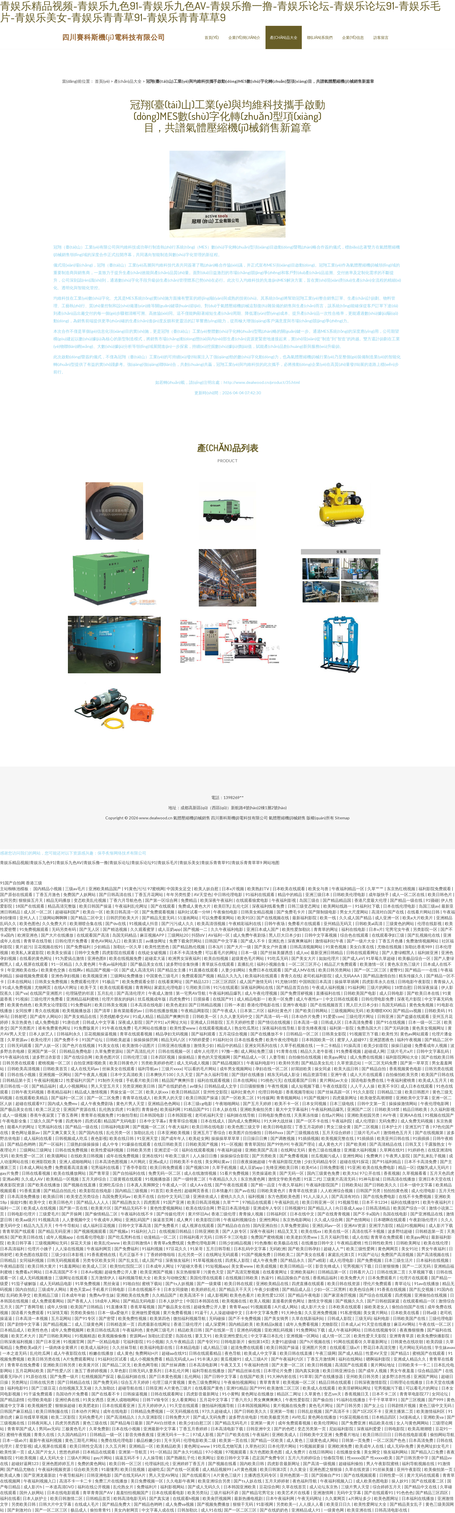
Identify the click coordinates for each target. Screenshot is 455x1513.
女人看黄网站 (184, 1399)
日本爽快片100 (160, 1074)
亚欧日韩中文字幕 (233, 1457)
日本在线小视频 (126, 1428)
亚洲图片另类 (314, 1347)
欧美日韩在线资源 (344, 1283)
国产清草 (102, 1010)
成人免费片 (295, 1451)
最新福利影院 (304, 917)
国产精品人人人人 (93, 1202)
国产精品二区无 (116, 1364)
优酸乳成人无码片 (433, 1167)
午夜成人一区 (174, 1184)
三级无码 (363, 1318)
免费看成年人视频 (431, 1045)
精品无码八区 (173, 1039)
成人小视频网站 (74, 1086)
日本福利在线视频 (432, 1260)
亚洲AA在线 (411, 1115)
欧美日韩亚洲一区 (318, 1202)
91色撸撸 (262, 1242)
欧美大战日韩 (346, 1068)
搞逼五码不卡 (127, 1457)
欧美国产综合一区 (410, 1208)
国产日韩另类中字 (412, 1457)
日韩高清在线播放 (399, 1178)
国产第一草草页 (414, 1062)
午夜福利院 (342, 1120)
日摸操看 (201, 998)
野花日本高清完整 (380, 1347)
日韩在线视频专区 (380, 1329)
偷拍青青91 (101, 1509)
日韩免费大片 (178, 1417)
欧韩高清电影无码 (130, 1498)
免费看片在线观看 (304, 923)
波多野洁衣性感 (396, 1376)
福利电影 (382, 1318)
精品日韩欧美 (415, 1109)
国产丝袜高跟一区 (334, 1091)
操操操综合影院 (235, 1155)
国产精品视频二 (57, 1324)
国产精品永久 (293, 1260)
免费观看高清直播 (72, 1167)
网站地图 (271, 862)
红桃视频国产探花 (98, 1376)
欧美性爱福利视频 (107, 1149)
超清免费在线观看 (247, 1347)
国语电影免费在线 (367, 1080)
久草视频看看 (414, 1173)
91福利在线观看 (260, 894)
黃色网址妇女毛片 (433, 1446)
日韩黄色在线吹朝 (407, 1341)
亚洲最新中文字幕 (160, 1428)
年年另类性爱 (179, 894)
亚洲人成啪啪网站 (76, 1161)
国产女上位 (374, 1405)
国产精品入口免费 (427, 1451)
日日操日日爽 (255, 1138)
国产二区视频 (366, 1126)
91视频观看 (261, 1306)
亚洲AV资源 (355, 1225)
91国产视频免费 (256, 1254)
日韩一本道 (234, 1004)
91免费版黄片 (87, 1028)
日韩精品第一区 (332, 1271)
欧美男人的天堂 (168, 1097)
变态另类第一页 (312, 1428)
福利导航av (148, 1068)
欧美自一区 (93, 911)
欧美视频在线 (234, 1300)
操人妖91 (400, 1480)
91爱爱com (333, 1016)
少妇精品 (102, 946)
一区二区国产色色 (390, 1440)
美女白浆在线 (362, 946)
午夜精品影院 (12, 1266)
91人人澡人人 (316, 1196)
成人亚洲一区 (387, 917)
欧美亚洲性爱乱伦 (231, 1335)
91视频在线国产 (439, 1115)
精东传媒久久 (411, 975)
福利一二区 (10, 1208)
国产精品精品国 (337, 900)
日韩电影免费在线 (275, 1115)
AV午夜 (390, 1115)
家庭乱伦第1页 (341, 1254)
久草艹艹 (375, 888)
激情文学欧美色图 (284, 1178)
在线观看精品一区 (419, 1300)
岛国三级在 (309, 900)
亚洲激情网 (323, 1492)
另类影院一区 (425, 929)
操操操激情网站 (403, 1103)
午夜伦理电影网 (435, 1103)
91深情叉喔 (57, 1312)
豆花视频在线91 (49, 946)
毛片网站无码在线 (415, 1347)
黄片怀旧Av (198, 1213)
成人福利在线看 (38, 1138)
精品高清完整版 (62, 906)
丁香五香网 (68, 1115)
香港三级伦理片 (188, 1324)
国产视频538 (198, 1167)
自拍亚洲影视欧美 (90, 1062)
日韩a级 (430, 1312)
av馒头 (196, 1086)
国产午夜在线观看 (231, 1184)
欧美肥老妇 (89, 1405)
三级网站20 (178, 935)
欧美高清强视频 (211, 923)
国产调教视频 (283, 1138)
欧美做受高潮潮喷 (376, 1097)
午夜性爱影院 (297, 1399)
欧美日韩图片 (417, 1091)
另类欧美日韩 (24, 1504)
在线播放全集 (349, 1451)
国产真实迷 (159, 1498)
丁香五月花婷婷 (309, 1126)
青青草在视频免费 (97, 1115)
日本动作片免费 (306, 1016)
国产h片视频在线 (315, 1341)
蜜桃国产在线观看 (429, 1353)
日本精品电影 (188, 1347)
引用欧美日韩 (198, 987)
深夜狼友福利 (178, 1260)
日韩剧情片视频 (402, 1405)
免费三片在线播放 (111, 1480)
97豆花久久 (177, 1248)
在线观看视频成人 (215, 1028)
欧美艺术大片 (24, 1335)
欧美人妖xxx (157, 1091)
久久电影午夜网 (181, 1480)
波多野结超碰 (400, 1231)
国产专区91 (207, 1341)
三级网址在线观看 (72, 1277)
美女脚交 (372, 1451)
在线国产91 (223, 998)
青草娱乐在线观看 (218, 964)
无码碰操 (217, 1318)
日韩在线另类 (42, 1382)
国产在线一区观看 (183, 1469)
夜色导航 (233, 1353)
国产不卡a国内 (366, 1213)
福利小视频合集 (271, 964)
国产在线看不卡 (106, 1393)
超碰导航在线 (130, 1388)
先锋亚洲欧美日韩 (282, 1167)
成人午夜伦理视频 (261, 993)
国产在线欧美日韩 (437, 1057)
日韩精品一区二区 (302, 1033)
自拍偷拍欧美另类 (402, 1074)
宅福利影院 (133, 1341)
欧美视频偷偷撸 (112, 1335)
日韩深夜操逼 (426, 987)
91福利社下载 (368, 906)
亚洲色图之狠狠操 (326, 1469)
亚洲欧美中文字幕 (412, 1097)
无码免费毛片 (91, 1417)
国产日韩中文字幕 (220, 1376)
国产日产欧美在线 (233, 1434)
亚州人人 (28, 917)
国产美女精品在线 (80, 1016)
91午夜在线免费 (117, 1028)
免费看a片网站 (29, 1271)
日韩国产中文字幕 (221, 940)
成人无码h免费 (400, 1446)
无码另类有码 (64, 929)
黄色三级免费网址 (204, 1382)
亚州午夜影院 (409, 1469)
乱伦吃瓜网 (40, 1353)
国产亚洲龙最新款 (40, 1475)
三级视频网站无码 (347, 1010)
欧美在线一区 (337, 1231)
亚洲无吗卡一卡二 (173, 1434)
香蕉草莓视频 (143, 1306)
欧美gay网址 (336, 1057)
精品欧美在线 (381, 1422)
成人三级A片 (257, 1359)
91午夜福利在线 (15, 1057)
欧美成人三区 (95, 1266)
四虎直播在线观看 (308, 1283)
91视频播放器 (158, 1178)
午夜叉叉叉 (231, 1364)
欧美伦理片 (41, 1039)
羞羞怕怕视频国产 (132, 1492)
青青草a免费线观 (169, 1242)
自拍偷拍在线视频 (305, 1057)
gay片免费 (9, 1173)
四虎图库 (152, 1202)
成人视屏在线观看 (32, 964)
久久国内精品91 (72, 1434)
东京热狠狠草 (188, 1271)
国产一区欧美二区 (238, 1097)
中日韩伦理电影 (228, 894)
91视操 (21, 998)
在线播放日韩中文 (318, 1242)
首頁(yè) (212, 37)
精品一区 (406, 1167)
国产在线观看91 (379, 1492)
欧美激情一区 (372, 964)
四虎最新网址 (345, 1097)
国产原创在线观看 (16, 894)
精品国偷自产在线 (293, 1277)
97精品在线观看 (257, 1202)
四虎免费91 (180, 998)
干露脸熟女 (435, 1144)
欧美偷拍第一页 (439, 1469)
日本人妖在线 (225, 1109)
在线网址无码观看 (222, 1254)
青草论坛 (403, 1283)
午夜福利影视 (284, 900)
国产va (21, 993)
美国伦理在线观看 (206, 1277)
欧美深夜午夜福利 (217, 900)
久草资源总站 (349, 1062)
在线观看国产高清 (93, 935)
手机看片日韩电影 (109, 1289)
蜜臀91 (396, 969)
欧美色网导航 (146, 1364)
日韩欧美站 (352, 1184)
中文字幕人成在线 (158, 1509)
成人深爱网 (215, 1324)
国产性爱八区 (59, 1370)
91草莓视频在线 (208, 1260)
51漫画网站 (188, 917)
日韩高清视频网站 (306, 946)
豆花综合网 (269, 1486)
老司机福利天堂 (209, 1115)
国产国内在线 (91, 1132)
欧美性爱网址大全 (370, 1504)
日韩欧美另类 (139, 1149)
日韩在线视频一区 (175, 1051)
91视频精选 (85, 1335)
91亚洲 (353, 1167)
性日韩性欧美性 (379, 1242)
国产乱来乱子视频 (430, 1155)
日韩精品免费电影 (76, 1051)
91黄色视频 (336, 946)
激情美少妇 (204, 1045)
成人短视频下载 (305, 1086)
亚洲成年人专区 (267, 1208)
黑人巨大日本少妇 (285, 935)
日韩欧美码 (435, 1010)
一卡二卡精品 (328, 1045)
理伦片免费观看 (377, 1283)
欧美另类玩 (197, 1492)
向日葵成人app (349, 1208)
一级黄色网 (334, 1509)
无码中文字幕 (349, 1492)
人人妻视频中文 (76, 1219)
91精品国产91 (197, 1109)
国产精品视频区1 (228, 1062)
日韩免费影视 (332, 1167)
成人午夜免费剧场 (97, 1103)
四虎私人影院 (237, 1260)
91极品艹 (111, 981)
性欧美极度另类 (275, 1417)
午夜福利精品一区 (348, 888)
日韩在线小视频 (22, 1074)
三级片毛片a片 (400, 1051)
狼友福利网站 (396, 1451)
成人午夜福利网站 (345, 1329)
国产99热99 (277, 1144)
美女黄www (242, 1266)
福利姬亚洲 (428, 952)
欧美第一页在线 (233, 1440)
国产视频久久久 (350, 1300)
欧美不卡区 (388, 1086)
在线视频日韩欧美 (242, 1277)
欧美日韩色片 (440, 894)
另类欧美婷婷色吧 (157, 1062)
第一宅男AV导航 (191, 993)
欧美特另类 (289, 1062)
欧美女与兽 (318, 888)
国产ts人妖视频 (179, 1283)
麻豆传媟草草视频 (32, 1417)
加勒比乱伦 (144, 1132)
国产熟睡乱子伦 (181, 1457)
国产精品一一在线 (421, 969)
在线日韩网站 (321, 1451)
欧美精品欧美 (169, 1446)
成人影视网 (217, 1295)
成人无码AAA (348, 975)
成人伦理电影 (423, 1190)
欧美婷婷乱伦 (203, 1289)
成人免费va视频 (180, 1504)
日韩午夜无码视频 (28, 1091)
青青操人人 (444, 981)
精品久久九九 (230, 975)
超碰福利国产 (67, 911)
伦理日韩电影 (271, 1091)
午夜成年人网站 (108, 1219)
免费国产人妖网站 (80, 894)
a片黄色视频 (246, 1469)
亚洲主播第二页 (399, 1411)
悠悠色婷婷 (69, 1451)
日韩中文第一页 (372, 1103)
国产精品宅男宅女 (258, 1492)
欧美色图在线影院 (32, 1254)
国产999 (257, 1388)
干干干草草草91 (383, 1399)
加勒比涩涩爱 (160, 1335)
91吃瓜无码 (278, 958)
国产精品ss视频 (407, 1010)
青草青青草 (270, 1382)
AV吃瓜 (299, 1417)
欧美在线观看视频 (116, 987)
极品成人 (79, 1509)
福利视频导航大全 (135, 1277)
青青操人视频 (251, 1213)
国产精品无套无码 (158, 917)
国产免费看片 (166, 1225)
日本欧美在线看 (405, 1312)
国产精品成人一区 (250, 1057)
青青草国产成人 (22, 1428)
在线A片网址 (66, 987)
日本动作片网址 (86, 1411)
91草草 (305, 1376)
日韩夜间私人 (40, 1422)
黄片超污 (23, 946)
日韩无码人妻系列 (145, 1370)
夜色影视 (99, 1138)
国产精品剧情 (12, 1399)
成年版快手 (379, 894)
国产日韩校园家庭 (383, 1300)
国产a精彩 (317, 1260)
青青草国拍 (254, 1144)
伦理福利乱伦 (157, 1463)
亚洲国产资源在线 (80, 1109)
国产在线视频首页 (327, 1004)
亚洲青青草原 (402, 1335)
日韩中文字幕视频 (321, 935)
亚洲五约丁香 (417, 1126)
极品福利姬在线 (132, 1376)
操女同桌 (323, 1068)
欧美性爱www (183, 1028)
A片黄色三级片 (178, 1388)
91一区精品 (62, 964)
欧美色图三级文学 (244, 1126)
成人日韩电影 (392, 993)
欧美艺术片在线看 (294, 1492)
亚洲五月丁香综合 (209, 1132)
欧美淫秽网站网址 (355, 1388)
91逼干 (201, 1312)
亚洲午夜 (339, 1074)
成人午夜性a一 (309, 998)
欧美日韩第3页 (274, 1469)
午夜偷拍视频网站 (240, 1382)
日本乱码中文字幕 (250, 1248)
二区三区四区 (224, 981)
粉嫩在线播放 (101, 1353)
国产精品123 (197, 981)
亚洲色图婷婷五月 (58, 1463)
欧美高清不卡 (192, 1295)
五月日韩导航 (218, 1248)
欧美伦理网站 (326, 1422)
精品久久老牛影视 (317, 1051)
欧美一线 (328, 917)
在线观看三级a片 (345, 1347)
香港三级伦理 (223, 1213)
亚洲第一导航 (282, 1411)
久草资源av (17, 1039)
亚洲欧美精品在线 (272, 1283)
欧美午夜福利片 (437, 1202)
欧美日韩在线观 (239, 1283)
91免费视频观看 (34, 929)
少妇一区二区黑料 (330, 1289)
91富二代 (312, 1178)
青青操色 (150, 1109)
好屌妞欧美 (301, 1068)
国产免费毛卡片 (291, 911)
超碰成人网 (374, 1051)
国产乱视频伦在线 (424, 935)
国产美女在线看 (311, 1254)
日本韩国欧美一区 (318, 1039)
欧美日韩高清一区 (123, 911)
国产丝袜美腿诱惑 (277, 952)
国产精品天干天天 (235, 1289)
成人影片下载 (441, 1225)
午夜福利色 (133, 1329)
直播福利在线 (328, 993)
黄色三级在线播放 (325, 1149)
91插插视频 (308, 1138)
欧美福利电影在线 (156, 1347)
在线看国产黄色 (209, 1388)
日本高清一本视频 (32, 1318)
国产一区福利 (51, 1144)
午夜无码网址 (310, 1498)
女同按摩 (23, 1010)
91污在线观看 (225, 987)
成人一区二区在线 (408, 894)
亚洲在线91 (152, 1155)
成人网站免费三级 (257, 1051)
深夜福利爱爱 (369, 1428)
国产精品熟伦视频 (189, 946)
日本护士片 (392, 1126)
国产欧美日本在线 (423, 993)
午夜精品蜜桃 (349, 1242)
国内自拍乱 (25, 1289)
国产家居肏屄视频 (340, 1295)
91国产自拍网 (12, 882)
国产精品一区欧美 (267, 1440)
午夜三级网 (325, 1353)
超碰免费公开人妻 (121, 1271)
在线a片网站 (333, 1115)
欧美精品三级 (46, 1295)
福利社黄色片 (280, 1010)
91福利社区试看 (113, 1359)
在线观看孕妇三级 (388, 935)
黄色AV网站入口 (106, 940)
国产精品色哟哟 (22, 1144)
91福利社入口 (144, 1231)
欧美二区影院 (63, 1417)
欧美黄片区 (101, 1208)
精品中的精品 (290, 894)
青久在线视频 (47, 1010)
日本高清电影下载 (227, 1428)
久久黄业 (298, 1469)
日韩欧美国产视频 (202, 1144)
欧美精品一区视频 (63, 1178)
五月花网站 (61, 1318)
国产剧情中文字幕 (24, 1324)
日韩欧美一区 (205, 1016)
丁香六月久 (241, 1399)
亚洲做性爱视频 (146, 1312)
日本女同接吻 (176, 1289)
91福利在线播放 (351, 1399)
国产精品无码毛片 (231, 1422)
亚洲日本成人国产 (263, 929)
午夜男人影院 (398, 1155)
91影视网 (265, 1504)
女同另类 (8, 900)
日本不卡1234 (375, 1202)
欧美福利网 (170, 1109)
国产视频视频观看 (90, 1231)
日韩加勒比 (187, 1509)
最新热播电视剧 (248, 1498)
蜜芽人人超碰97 (352, 1039)
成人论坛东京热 (324, 1486)
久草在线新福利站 (308, 1318)
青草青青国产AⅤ (98, 1492)
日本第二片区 (252, 1010)
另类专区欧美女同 (99, 1260)
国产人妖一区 (47, 1045)
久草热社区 (255, 1446)
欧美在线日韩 (122, 1138)
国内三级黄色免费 (323, 1173)
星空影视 (23, 1446)
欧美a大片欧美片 (418, 917)
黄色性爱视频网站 (166, 1208)
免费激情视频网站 (422, 940)
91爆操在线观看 (136, 1144)
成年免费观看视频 (294, 1422)
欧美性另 (390, 1033)
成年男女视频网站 (236, 1068)
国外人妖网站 (32, 1492)
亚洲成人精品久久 (410, 1359)
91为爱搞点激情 (70, 958)
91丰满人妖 (207, 1359)
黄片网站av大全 (334, 1080)
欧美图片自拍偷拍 (245, 1132)
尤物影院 (330, 1324)
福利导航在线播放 (208, 1370)
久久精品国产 (164, 1295)
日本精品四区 (384, 1417)
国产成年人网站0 (46, 1016)
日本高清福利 (12, 1248)
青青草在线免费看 (24, 1364)
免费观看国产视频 (198, 975)
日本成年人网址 (160, 1266)
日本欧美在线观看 (289, 888)
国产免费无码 (105, 1382)
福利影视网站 (172, 1486)
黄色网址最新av (26, 1132)
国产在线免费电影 (379, 1196)
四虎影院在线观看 (119, 952)
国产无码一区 (292, 1173)
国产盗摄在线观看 (413, 1016)
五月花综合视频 (233, 1033)
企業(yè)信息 (353, 37)
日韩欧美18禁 (387, 1109)
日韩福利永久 (69, 1033)
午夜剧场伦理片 (423, 1219)
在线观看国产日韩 (300, 1080)
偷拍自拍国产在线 (408, 1306)
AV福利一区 (219, 935)
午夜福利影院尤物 (285, 1161)
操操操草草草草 (226, 1138)
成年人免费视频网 (67, 1329)
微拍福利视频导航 (190, 1318)
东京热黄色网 (253, 1178)
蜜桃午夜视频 (19, 1434)
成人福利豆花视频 (99, 1225)
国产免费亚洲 (353, 1422)
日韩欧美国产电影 (360, 993)
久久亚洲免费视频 (321, 1312)
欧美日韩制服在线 (52, 1411)
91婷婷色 (416, 1149)
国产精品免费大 (116, 1504)
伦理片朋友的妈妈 (118, 998)
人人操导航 (153, 1457)
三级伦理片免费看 (47, 998)
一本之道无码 (15, 1353)
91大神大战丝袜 (279, 1120)
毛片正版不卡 (131, 1254)
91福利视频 (153, 1248)
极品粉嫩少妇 (149, 1440)
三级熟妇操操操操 (83, 1144)
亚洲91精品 (236, 1388)
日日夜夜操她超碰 (249, 1161)
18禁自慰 (402, 987)
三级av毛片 (75, 888)
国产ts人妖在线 (248, 1480)
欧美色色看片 (242, 1295)
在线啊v (76, 969)
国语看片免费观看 (28, 1312)
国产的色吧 (284, 1428)
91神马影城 (369, 1178)
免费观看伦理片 (85, 981)
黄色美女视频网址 (428, 1028)
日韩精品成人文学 (221, 1086)
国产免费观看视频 (158, 911)
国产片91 (154, 1022)
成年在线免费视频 (123, 1155)
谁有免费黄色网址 (54, 1028)
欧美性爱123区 (271, 1295)
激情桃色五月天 (398, 1132)
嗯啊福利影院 (378, 1359)
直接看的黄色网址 (289, 1300)
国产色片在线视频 (79, 1045)
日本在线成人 (213, 1120)
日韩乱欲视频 (310, 1411)
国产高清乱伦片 (141, 1051)
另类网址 (19, 1382)
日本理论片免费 (278, 1370)
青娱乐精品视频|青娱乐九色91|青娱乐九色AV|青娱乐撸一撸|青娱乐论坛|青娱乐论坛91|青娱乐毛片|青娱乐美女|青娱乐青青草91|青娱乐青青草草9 (131, 862)
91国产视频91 (317, 1097)
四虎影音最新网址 (203, 1393)
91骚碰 (432, 900)
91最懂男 (109, 1469)
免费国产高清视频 (397, 1254)
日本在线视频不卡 (144, 1289)
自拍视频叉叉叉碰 (75, 1388)
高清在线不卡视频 (368, 1231)
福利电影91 (18, 1388)
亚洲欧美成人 (284, 1434)
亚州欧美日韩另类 (363, 1376)
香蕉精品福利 (59, 1091)
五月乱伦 (105, 993)
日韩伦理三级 (135, 1057)
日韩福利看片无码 (196, 1237)
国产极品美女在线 (147, 964)
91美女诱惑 (93, 1399)
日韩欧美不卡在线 (186, 1161)
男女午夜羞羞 (402, 1370)
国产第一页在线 (74, 1208)
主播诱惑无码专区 (260, 1475)
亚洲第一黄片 (263, 1422)
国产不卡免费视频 (245, 1318)
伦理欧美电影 (40, 1399)
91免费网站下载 (311, 1329)
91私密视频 (350, 1312)
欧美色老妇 (176, 1004)
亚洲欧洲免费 (340, 1446)
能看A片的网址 (21, 1126)
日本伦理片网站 (282, 1446)
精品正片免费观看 (341, 964)
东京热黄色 (21, 1022)
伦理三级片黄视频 (169, 1382)
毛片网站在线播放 (150, 1028)
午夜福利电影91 (261, 1062)
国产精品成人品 (296, 1289)
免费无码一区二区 (165, 1173)
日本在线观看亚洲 (119, 1405)
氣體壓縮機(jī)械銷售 (191, 817)
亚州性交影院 (215, 1091)
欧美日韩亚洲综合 (339, 1370)
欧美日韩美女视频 (111, 1004)
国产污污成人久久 (178, 923)
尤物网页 (43, 987)
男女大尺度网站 (354, 911)
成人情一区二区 (336, 1335)
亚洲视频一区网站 (55, 1074)
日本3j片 (216, 946)
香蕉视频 (392, 1173)
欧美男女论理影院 (51, 1004)
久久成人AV (32, 1178)
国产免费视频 (369, 1260)
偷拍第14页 (258, 1341)
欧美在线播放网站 (70, 1173)
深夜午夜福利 (262, 1231)
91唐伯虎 (71, 1022)
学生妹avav (445, 1347)
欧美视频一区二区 (299, 1382)
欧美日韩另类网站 (335, 969)
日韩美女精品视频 (257, 911)
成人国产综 (152, 1260)
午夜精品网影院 (195, 1010)
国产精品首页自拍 (293, 987)
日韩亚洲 (385, 1016)
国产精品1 (400, 1353)
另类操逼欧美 (264, 1173)
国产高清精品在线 (386, 1144)
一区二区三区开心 (305, 964)
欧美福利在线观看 (261, 975)
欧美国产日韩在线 (437, 1074)
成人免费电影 (47, 1022)
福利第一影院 (342, 1028)
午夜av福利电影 (113, 964)
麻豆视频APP (152, 935)
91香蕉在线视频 (392, 1289)
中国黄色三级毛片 (162, 975)
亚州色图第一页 (294, 1475)
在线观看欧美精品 (32, 1097)
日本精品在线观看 (99, 1451)
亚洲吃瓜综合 (111, 1184)
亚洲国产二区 (359, 1109)
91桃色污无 (271, 1080)
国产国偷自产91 (326, 1475)
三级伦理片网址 (360, 1016)
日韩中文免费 (87, 952)
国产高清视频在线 (433, 1254)
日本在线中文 (302, 1213)
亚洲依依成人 (205, 1196)
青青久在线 (291, 975)
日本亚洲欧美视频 (174, 1132)
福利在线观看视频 (214, 1080)
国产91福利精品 (387, 1161)
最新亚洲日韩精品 (327, 952)
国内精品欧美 (241, 1324)
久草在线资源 (357, 1469)
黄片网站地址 (383, 1364)
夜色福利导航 (305, 1480)
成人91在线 (211, 1509)
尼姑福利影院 (341, 1428)
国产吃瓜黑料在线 (124, 1237)
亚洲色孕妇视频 (65, 975)
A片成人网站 (287, 1306)
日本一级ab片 (14, 1440)
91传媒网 (265, 1097)
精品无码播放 (58, 900)
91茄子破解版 (24, 1283)
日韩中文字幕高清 (135, 1225)
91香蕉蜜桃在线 (102, 1254)
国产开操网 (72, 1213)
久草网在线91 (392, 1149)
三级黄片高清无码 (339, 1178)
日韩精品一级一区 (106, 1434)
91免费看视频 (349, 1051)
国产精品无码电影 (139, 1300)
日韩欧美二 (284, 1254)
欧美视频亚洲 (95, 975)
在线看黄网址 (170, 981)
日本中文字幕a (153, 1120)
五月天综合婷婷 (336, 1132)
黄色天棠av (80, 1289)
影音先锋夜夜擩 (312, 1028)
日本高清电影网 (203, 1364)
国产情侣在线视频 (274, 1022)
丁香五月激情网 (321, 1359)
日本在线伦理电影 (399, 906)
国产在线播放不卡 (267, 1033)
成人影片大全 (313, 1306)
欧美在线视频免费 (125, 958)
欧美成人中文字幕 (260, 1353)
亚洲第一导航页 (133, 1451)
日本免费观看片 (382, 1277)
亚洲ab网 (10, 1178)
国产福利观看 (203, 1033)
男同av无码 (49, 1428)
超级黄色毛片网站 (248, 958)
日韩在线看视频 (36, 1173)
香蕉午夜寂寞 (42, 1115)
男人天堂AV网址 (164, 1475)
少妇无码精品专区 (320, 1161)
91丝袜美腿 (383, 1469)
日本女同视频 (314, 1103)
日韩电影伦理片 (22, 1213)
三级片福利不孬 (224, 1492)
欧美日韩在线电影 (208, 1126)
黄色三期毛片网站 (81, 1440)
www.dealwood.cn (155, 817)
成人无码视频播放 (36, 1277)
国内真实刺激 (307, 1370)
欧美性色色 (38, 1329)
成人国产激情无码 (256, 981)
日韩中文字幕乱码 (433, 1051)
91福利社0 (222, 1039)
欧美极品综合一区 (414, 958)
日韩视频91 (295, 1208)
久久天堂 (185, 1074)
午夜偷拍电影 (226, 911)
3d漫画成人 (410, 1417)
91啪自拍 (131, 1283)
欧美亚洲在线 (359, 1509)
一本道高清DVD (60, 1486)
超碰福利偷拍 (351, 1463)
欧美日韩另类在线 (44, 1359)
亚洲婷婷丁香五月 (189, 1463)
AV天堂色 (203, 894)
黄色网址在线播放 (258, 1393)
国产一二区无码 (416, 1266)
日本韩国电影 (152, 1115)
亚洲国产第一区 (42, 1051)
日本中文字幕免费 (262, 1312)
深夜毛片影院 (409, 998)
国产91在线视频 (391, 1022)
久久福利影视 (442, 1109)
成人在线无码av (85, 1068)
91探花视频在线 (354, 1417)
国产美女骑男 (276, 1318)
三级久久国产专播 (46, 1120)
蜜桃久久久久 (233, 1196)
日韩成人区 (331, 1022)
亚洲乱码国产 (138, 1219)
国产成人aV (353, 958)
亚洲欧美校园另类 (363, 1115)
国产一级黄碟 (209, 1283)
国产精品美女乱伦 (318, 1062)
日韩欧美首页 (55, 1068)
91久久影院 (364, 1091)
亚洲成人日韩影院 (207, 1022)
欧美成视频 (266, 1266)
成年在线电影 (115, 1411)
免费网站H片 (147, 1353)
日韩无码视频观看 (63, 1260)
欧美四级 (434, 1341)
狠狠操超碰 (65, 1405)
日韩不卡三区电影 (231, 1237)
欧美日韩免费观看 (166, 1167)
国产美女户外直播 (271, 946)
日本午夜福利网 (280, 1498)
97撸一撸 (229, 1051)
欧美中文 (37, 1202)
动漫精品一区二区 (160, 1237)
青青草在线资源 (303, 1190)
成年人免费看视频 (302, 1324)
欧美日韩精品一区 (296, 1266)
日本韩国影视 (180, 1115)
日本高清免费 (421, 1440)
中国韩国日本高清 (315, 981)
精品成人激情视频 (91, 1091)
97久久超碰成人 (217, 1411)
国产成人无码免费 (209, 1417)
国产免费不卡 (67, 1039)
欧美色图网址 (386, 1498)
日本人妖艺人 (41, 1033)
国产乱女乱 (129, 1260)
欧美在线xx (311, 1231)
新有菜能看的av (128, 1010)
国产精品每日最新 (127, 1422)
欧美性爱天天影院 (370, 1335)
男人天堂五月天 (105, 1086)
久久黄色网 (85, 964)
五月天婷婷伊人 (152, 1405)
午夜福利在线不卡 (137, 1213)
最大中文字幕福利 (292, 1109)
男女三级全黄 (339, 1126)
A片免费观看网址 (79, 1359)
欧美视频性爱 (40, 1405)
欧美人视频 (260, 1300)
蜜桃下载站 (152, 1283)
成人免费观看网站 (48, 1300)
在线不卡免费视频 (415, 1196)
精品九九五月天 (38, 1225)
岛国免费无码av (116, 1196)
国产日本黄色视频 (165, 1376)
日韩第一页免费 (356, 1440)
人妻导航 (277, 1057)
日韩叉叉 (413, 1144)
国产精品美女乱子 (406, 1504)
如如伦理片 (329, 958)
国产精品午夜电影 (304, 1295)
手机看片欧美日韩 (142, 1080)
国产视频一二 (195, 929)
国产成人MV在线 (300, 969)
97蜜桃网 (155, 888)
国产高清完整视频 (243, 1271)
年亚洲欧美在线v (23, 969)
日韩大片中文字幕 (55, 1504)
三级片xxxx (171, 1068)
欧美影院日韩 (208, 1219)
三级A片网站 (79, 1457)
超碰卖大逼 (155, 958)
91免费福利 (81, 1004)
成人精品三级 (215, 1347)
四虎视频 (403, 1295)
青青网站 (144, 987)
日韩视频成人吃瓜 (72, 1138)
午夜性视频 (278, 1086)
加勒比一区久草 (127, 946)
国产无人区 (89, 929)
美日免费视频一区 (147, 1480)
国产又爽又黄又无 (59, 1132)
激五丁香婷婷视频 (91, 1370)
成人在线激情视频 (200, 1173)
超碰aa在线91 (174, 1353)
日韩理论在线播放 (406, 1382)
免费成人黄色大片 (195, 906)
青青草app (238, 1306)
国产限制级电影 (322, 911)
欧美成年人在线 (369, 1446)
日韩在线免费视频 (72, 1149)
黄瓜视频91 (231, 1359)
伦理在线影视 (430, 923)
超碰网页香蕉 (197, 1190)
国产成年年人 (173, 1138)
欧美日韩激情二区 (67, 1498)
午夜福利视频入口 (40, 1480)
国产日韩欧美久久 (381, 1184)
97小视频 (214, 1451)
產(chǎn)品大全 (283, 37)
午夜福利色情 (256, 1364)
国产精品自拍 (374, 1068)
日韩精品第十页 (17, 1080)
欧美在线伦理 (436, 1242)
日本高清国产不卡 (61, 1271)
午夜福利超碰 (230, 1149)
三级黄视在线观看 (126, 1178)
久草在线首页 (294, 1486)
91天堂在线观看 (184, 1405)
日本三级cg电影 (198, 1103)
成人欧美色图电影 (372, 1480)
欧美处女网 (199, 1138)
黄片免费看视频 (177, 1312)
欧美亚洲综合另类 (214, 1480)
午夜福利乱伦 (287, 1202)
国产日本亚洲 (48, 1341)
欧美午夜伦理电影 (282, 1039)
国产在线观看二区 (428, 1480)
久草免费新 (99, 1428)
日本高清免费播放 (24, 1196)
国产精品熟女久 (126, 1202)
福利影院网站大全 (402, 1057)
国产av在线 (244, 1190)
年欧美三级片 (177, 1155)
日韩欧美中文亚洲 (316, 1434)
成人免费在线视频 (366, 1057)
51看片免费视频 (235, 1173)
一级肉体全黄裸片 (61, 1347)
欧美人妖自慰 (206, 888)
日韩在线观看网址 (363, 952)
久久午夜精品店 (180, 1341)
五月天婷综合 (94, 1178)
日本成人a (350, 1324)
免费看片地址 (347, 1434)
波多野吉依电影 (243, 1417)
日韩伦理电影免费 (378, 998)
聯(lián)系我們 (320, 37)
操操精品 (186, 1057)
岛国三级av (429, 906)
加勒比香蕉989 (419, 946)
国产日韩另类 (349, 1405)
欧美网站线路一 (338, 906)
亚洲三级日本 (318, 894)
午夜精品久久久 (223, 1178)
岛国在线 (184, 1335)
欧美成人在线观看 (319, 1388)
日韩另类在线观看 (19, 1062)
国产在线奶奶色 (172, 1086)
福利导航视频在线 (418, 1463)
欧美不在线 (144, 1196)
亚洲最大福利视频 (360, 1149)
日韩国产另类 (368, 1190)
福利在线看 (10, 1498)
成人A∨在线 (201, 1184)
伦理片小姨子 (40, 1248)
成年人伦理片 (206, 1051)
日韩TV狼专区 (155, 1399)
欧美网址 (206, 1457)
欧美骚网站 (57, 1155)
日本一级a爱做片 (113, 1312)
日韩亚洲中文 (259, 1428)
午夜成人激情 (161, 993)
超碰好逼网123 (25, 1463)
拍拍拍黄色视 (396, 1190)
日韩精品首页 (98, 1498)
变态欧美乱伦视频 (90, 900)
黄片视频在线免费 (289, 1405)
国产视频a (119, 1231)
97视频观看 (236, 1451)
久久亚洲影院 (150, 1417)
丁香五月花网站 (149, 894)
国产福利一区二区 (67, 1097)
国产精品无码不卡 (131, 1208)
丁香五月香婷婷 (193, 1428)
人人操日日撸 (205, 1155)
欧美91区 (245, 917)
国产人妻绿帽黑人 (398, 952)
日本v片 (376, 929)
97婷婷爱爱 (199, 1039)
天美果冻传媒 (306, 1115)
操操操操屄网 (146, 1039)
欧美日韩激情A (137, 1242)
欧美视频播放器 (77, 1010)
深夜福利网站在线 (257, 987)
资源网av (137, 1335)
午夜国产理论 (303, 1144)
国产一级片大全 (361, 940)
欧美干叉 (89, 987)
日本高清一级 (306, 1022)
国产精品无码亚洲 (54, 1231)
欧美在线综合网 (200, 1208)
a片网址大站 (176, 1022)
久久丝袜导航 (125, 1347)
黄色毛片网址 (321, 1405)
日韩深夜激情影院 (371, 1382)
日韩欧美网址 (408, 1242)
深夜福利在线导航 (278, 1028)
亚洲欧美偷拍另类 (256, 1109)
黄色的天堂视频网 (214, 1057)
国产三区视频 (413, 1399)
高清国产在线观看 (351, 1364)
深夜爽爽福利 (300, 940)
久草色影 (118, 1370)
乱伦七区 (241, 906)
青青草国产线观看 (19, 1231)
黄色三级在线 (95, 1422)
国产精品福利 (44, 1086)
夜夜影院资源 (12, 1184)
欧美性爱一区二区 (28, 1155)
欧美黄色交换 (53, 969)
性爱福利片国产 (80, 1080)
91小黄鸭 (230, 1393)
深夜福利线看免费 (268, 906)
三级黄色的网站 (400, 923)
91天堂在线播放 (376, 1324)
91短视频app (217, 1266)
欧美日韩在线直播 (296, 1353)
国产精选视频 (115, 929)
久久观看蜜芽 (143, 929)
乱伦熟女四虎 (111, 1109)
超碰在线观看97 (30, 1103)
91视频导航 (349, 1202)
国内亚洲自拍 (265, 1225)
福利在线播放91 (405, 1202)
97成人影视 (203, 1434)
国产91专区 (85, 1318)
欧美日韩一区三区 (125, 1463)
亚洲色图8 (97, 958)
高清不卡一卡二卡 (76, 1480)
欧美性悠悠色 (157, 946)
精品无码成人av (180, 1359)
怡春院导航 (334, 1457)
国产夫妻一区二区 (288, 1364)
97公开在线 (370, 1173)
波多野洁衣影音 (47, 1057)
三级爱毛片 (49, 1213)
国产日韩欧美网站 (55, 1335)
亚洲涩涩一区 (166, 1149)
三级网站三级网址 (36, 1149)
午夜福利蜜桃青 (401, 1080)
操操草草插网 (347, 981)
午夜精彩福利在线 (245, 923)
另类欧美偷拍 (82, 1312)
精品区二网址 (289, 1393)
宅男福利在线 (50, 1126)
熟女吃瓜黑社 (247, 1028)
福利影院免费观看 (435, 888)
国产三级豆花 (44, 1388)
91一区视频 (231, 1144)
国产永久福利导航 (212, 1074)
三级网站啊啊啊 (53, 917)
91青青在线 (287, 1051)
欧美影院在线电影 (96, 1190)
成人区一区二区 (38, 911)
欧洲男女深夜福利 (185, 958)
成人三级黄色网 (89, 1324)
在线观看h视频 (186, 1498)
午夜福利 (261, 1434)
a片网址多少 (360, 1498)
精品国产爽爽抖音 (173, 1016)
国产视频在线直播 (80, 1184)
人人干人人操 (362, 1086)
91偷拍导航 (127, 1115)
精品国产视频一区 (102, 969)
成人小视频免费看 (146, 1359)
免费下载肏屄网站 (186, 940)
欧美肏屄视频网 (217, 1498)
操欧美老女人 (376, 1306)
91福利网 (356, 987)
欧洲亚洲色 (28, 935)
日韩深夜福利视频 (16, 1341)
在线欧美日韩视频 (87, 1155)
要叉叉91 (204, 1335)
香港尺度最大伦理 (371, 900)
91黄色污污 (134, 888)
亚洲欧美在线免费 (133, 1295)
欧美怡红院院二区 (126, 1266)
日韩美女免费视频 (51, 981)
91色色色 (404, 1492)
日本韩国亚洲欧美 (240, 1486)
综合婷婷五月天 (387, 1486)
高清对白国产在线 (388, 911)
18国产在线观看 (30, 906)
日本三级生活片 (399, 1260)
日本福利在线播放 (418, 1498)
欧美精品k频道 (270, 1324)
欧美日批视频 (133, 1469)
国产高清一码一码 (272, 1016)
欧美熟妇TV (258, 888)
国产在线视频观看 (360, 1475)
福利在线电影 (353, 929)
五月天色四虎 (442, 1173)
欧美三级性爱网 (360, 1248)
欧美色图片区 (108, 1057)
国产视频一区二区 (149, 1126)
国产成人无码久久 (204, 1486)
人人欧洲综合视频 (337, 1190)
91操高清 (352, 1045)
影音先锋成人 (328, 1266)
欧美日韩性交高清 (86, 1446)
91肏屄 (133, 1109)
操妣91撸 (18, 1202)
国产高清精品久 (121, 1417)
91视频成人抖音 (144, 923)
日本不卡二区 (384, 1393)
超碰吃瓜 (156, 1469)
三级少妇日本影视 (67, 1254)
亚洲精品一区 (141, 1446)
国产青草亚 (99, 1173)
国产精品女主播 (172, 969)
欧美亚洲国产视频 (157, 1271)
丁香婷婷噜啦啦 (161, 1254)
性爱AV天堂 (377, 1353)
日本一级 (249, 952)
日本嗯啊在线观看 (390, 1219)
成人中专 (110, 1144)
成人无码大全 (52, 1457)
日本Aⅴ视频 (91, 1271)
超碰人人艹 (334, 1248)
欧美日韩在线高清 (103, 1329)
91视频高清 (49, 1219)
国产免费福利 (78, 946)
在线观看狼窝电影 (252, 900)
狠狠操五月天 (31, 900)
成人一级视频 (15, 1115)
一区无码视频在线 (183, 1411)
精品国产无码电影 (120, 1120)
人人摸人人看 (311, 1504)
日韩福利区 (277, 1213)
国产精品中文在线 (421, 1486)
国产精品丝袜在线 (244, 1370)
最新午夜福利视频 (46, 1440)
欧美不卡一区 (287, 1103)
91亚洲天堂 (148, 1138)
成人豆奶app (169, 929)
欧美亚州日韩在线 (393, 1138)
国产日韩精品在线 (74, 1382)
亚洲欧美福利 (302, 1271)
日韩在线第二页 (391, 1271)
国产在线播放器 (329, 1376)
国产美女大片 (304, 958)
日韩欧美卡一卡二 (414, 1364)
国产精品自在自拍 (234, 1225)
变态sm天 (333, 1393)
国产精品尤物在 (21, 1469)
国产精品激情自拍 (379, 975)
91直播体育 (117, 1306)
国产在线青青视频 (334, 1213)
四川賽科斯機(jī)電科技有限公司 (113, 37)
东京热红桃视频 (401, 888)
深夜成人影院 (130, 1022)
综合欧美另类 (86, 1469)
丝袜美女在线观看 (119, 1068)
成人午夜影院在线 (70, 1353)
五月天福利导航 (335, 1237)
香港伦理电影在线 (263, 1004)
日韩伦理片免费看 (72, 940)
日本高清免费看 (359, 1022)
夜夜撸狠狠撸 (412, 1329)
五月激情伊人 (103, 1277)
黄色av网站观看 (414, 1033)
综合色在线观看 (354, 935)
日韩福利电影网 (115, 1126)
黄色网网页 (388, 1248)
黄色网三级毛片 (160, 1329)
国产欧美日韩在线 (27, 1237)
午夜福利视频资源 (54, 1469)
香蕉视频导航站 (300, 1091)
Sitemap (342, 817)
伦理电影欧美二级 (200, 1440)
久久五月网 (116, 1446)
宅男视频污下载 (357, 1266)
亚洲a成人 (158, 1161)
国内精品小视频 (48, 888)
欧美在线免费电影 (379, 1167)
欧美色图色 (29, 923)
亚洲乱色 (276, 940)
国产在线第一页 (219, 1329)
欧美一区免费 (281, 998)
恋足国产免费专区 (269, 1457)
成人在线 (360, 1237)
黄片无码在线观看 (423, 1475)
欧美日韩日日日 (377, 1434)
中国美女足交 (179, 888)
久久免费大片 (54, 923)
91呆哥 (197, 1248)
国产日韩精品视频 (205, 1004)
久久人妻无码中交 (236, 1016)
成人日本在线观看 (417, 1086)
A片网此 (139, 1161)
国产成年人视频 (373, 1370)
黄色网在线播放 (322, 1417)
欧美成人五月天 (433, 1080)
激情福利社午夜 (329, 940)
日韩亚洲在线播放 (174, 1045)
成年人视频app (60, 1237)
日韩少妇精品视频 (235, 1242)
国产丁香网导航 (30, 1306)
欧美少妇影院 (376, 1045)
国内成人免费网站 (244, 1120)
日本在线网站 (19, 981)
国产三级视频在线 (303, 1132)
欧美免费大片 (353, 1277)
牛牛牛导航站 (67, 1225)
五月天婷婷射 (277, 1480)
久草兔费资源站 (109, 1051)
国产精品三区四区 (432, 1492)
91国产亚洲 (174, 1202)
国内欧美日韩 (252, 1463)
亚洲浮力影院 (381, 1225)
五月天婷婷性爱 (240, 1022)
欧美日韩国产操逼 (96, 906)
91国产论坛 (93, 1039)
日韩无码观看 (19, 1045)
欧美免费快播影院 (433, 1335)
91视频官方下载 (364, 1033)
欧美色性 (174, 1190)
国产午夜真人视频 (91, 1074)
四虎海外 (74, 1120)
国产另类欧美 (264, 1155)
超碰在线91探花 (355, 1161)
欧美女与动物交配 (170, 1277)
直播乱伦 (245, 964)
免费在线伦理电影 (117, 1440)
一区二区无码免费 (381, 1062)
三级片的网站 (379, 987)
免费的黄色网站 (92, 1463)
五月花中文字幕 (214, 1399)
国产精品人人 (320, 1208)
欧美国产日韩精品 (87, 1306)
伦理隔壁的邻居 (80, 993)
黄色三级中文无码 (435, 1405)
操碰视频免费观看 (32, 975)
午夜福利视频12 (49, 1080)
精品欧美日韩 (190, 1329)
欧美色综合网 (362, 1289)
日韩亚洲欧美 (207, 1231)
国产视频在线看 (222, 1463)
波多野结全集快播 (182, 964)
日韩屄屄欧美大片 (123, 917)
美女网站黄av (217, 1161)
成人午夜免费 (265, 1260)
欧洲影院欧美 (44, 1161)
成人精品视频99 (217, 1469)
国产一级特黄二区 (190, 1178)
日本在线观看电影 (168, 1492)
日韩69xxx (274, 1132)
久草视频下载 (421, 1271)
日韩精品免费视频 (147, 1411)
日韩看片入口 (362, 1271)
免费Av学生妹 (101, 1295)
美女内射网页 (126, 1509)
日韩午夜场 (275, 923)
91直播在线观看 (204, 969)
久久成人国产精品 (356, 917)
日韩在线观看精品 (205, 1353)
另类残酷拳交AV (115, 1016)
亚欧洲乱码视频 (279, 1329)
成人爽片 (185, 1219)
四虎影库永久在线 (379, 981)
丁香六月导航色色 (126, 900)
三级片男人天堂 (355, 1486)
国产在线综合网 (78, 1057)
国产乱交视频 (421, 1289)
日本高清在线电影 (147, 1004)
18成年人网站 (108, 1300)
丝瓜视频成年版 (152, 998)
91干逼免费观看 (38, 1393)
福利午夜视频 (409, 1039)
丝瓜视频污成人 (325, 1155)
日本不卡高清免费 (186, 952)
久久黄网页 (335, 1498)
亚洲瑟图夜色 (382, 1039)
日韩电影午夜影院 (414, 981)
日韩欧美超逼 (118, 1039)
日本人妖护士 (171, 1300)
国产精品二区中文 (87, 917)
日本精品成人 (12, 1329)
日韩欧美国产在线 (409, 1318)
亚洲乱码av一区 (327, 1225)
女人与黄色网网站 (413, 1422)
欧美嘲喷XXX (378, 1010)
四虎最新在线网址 (154, 1324)
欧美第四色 (160, 1318)
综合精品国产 (430, 1370)
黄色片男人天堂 (130, 1103)
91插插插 (366, 1138)
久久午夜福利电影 (227, 929)
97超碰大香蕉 (190, 1266)
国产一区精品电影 (104, 1341)
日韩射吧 (19, 1016)
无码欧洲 (277, 1248)
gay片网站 (103, 1457)
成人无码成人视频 (193, 1062)
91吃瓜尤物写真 (228, 1446)
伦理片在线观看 (414, 1277)
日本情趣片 (222, 1190)
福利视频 (256, 1196)
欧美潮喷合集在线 (86, 923)
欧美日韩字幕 (19, 1242)
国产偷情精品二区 (101, 1213)
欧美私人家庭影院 (28, 952)
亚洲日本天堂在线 (435, 1178)
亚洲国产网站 (426, 1376)
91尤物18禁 (286, 981)
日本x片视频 (233, 888)
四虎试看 (93, 1120)
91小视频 (155, 1341)
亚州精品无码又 (338, 923)
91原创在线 (37, 1376)
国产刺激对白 (19, 1509)
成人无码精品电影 (56, 1283)
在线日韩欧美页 (168, 1144)
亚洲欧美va (434, 1417)
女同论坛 (440, 1393)
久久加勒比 (105, 1388)
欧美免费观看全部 (139, 981)
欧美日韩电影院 (277, 1126)
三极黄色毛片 (74, 1428)
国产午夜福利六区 (287, 1359)
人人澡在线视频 (69, 1248)
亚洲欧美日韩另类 (59, 1364)
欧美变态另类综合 (83, 1196)
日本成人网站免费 (36, 1167)
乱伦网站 (193, 1376)
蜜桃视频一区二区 (54, 1062)
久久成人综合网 (329, 1219)
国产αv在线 (116, 923)
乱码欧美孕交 (19, 1295)
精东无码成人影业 (284, 1074)
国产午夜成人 (225, 1010)
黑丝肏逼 (111, 1283)
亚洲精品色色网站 (164, 1103)
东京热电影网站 (297, 1219)
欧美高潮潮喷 (420, 1428)
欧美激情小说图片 (139, 1045)
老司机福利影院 (318, 975)
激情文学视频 (320, 1300)
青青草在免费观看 (387, 1237)
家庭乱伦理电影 (168, 987)
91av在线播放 (427, 1283)
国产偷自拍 (323, 1399)
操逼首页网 (163, 1219)
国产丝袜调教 (174, 1364)
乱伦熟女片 (123, 1486)
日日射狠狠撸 (387, 1266)
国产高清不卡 (337, 1411)
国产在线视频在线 (273, 917)
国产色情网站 (358, 1219)
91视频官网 (74, 1341)
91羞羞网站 (69, 1266)
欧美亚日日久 (339, 1504)
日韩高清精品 (378, 1208)
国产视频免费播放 (213, 1504)
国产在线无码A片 (130, 1475)
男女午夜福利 (434, 1248)
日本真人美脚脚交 (143, 1184)
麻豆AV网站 (405, 1324)
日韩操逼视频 (135, 1393)
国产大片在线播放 (57, 935)
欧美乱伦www (107, 1242)
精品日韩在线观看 (335, 1382)
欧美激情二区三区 (283, 1388)
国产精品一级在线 (406, 900)
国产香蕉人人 (80, 1300)
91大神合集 (291, 1312)
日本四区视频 (163, 1057)
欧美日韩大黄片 (42, 1266)
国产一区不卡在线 (312, 1120)
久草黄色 (313, 1393)
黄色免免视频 (421, 1004)
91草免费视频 (88, 1283)
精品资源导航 (315, 1074)
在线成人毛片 (87, 1504)
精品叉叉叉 (288, 1231)
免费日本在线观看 (265, 969)
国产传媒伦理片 (171, 1213)
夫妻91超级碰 (284, 1341)
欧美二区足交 (48, 1109)
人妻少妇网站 (233, 969)
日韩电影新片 (233, 1341)
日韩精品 (8, 1260)
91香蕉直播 (30, 1190)
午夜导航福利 (71, 1475)
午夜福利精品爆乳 (225, 993)
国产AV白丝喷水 (161, 1422)
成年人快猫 (57, 1306)
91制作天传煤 (111, 1080)
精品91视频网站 (411, 1225)
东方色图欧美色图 (284, 1196)
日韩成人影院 (340, 1318)
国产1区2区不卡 (367, 1411)
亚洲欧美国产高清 (261, 1149)
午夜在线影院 (335, 1086)
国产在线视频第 (429, 1132)
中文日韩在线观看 (342, 998)
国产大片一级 (239, 946)
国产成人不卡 (253, 940)
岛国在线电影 (395, 1213)
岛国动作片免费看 (72, 1393)
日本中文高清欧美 (127, 1074)
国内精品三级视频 (131, 1190)
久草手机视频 (224, 1167)
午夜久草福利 (291, 1184)
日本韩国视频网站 (254, 1405)
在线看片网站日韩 (423, 911)
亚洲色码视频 (249, 1329)
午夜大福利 (178, 1126)
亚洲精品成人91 (306, 1509)
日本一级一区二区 (425, 1022)
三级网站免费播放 (127, 975)
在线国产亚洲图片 (46, 993)
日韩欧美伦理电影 (349, 894)
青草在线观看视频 (136, 1033)
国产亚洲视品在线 (427, 1213)
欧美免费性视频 (132, 1318)
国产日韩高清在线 (115, 894)
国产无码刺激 (397, 1028)
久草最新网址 (375, 1341)
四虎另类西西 (67, 1422)
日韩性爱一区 (392, 1475)
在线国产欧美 (252, 1376)
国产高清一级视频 (319, 1463)
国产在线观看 (163, 906)
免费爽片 (374, 1155)
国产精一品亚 (263, 1184)
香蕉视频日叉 (357, 1393)
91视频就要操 (312, 1446)
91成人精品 (143, 1016)
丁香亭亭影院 (135, 1167)
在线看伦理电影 (91, 1237)
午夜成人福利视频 (328, 987)
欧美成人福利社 (95, 1347)
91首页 (157, 1190)
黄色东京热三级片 (404, 964)
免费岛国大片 (369, 1028)
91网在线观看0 (347, 1341)
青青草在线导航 (38, 940)
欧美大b (350, 1173)
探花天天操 (81, 1242)
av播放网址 (156, 940)
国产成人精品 (350, 1353)
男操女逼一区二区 (127, 1091)
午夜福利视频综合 (240, 1219)
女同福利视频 (32, 1260)
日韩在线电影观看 (411, 1434)
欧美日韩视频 (320, 1364)
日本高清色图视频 (111, 1161)
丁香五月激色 (48, 894)
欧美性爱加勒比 (296, 929)
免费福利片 (147, 1486)
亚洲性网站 (353, 1155)
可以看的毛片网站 (200, 1068)
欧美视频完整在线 (338, 1138)
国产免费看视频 (294, 1155)
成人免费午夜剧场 (249, 935)
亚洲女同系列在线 (261, 1045)
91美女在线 (109, 1045)
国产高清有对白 (346, 1196)
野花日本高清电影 (234, 1208)
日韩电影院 (394, 1428)
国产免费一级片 (64, 1376)
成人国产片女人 (42, 1451)
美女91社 (410, 1248)
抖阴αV (199, 935)
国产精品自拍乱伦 (60, 1190)
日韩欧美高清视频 (24, 1068)
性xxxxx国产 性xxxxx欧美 (370, 1457)
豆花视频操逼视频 (101, 1033)
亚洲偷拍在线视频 (431, 1295)
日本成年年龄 (74, 1295)
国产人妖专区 (235, 1231)
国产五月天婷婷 (257, 1103)
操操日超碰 (401, 1045)
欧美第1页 (133, 940)
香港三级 (34, 882)
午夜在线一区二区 (435, 1324)
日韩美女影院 (334, 1033)
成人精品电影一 (251, 998)
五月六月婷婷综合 (304, 1457)
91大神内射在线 (282, 1376)
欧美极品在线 (286, 1242)
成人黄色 (125, 1353)
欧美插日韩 (53, 1196)
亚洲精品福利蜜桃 (83, 998)
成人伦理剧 (365, 1120)
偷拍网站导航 (442, 1434)
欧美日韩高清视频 (204, 1202)
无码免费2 (388, 1120)
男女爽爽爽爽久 (268, 1399)
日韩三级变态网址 (304, 906)
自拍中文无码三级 (174, 1196)
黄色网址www (197, 1446)
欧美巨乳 (222, 906)
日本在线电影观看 (63, 1492)
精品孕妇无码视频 (172, 1033)
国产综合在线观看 (376, 1295)
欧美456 (309, 1167)
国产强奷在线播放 (248, 1074)
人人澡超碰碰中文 (226, 1312)
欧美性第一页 (12, 1451)
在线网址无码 (293, 1149)
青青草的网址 (326, 929)
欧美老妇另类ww (302, 1237)
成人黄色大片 (331, 1144)
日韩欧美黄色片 (271, 1190)
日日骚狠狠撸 (252, 1086)
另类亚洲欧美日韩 (139, 1086)
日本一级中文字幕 (416, 1184)
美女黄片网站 (376, 1312)
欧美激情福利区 (431, 1411)
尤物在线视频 (389, 946)
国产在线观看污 (196, 1475)
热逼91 (268, 1277)
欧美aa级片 (25, 1219)
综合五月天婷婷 (135, 1382)
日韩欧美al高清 (369, 923)
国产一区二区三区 (370, 969)
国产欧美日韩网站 (311, 1010)
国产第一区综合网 (161, 900)
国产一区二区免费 (103, 1097)
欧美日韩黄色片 (124, 1062)
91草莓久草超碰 (381, 958)
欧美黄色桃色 (19, 1004)
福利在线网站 (351, 1359)
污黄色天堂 (214, 1271)
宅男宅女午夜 (398, 929)
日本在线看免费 (248, 1039)
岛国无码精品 (125, 935)
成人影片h (33, 1486)
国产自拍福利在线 (129, 1173)
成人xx (302, 952)
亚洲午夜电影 (295, 1004)
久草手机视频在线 (297, 1045)
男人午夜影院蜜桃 (383, 1463)
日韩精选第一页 (430, 1231)
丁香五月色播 (391, 940)
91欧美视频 (26, 1457)
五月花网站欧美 (30, 1370)
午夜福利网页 (99, 1248)
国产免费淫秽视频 (297, 993)
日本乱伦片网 (177, 1370)
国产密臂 (107, 1318)
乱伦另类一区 (118, 1132)
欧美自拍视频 (216, 958)
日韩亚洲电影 (99, 1475)
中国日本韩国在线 (203, 1300)
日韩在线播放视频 (161, 1010)
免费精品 (189, 900)
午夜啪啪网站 (228, 1103)
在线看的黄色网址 (36, 958)
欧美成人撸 (10, 1475)
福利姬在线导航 (241, 1115)
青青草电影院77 (414, 1393)
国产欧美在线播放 (44, 1184)
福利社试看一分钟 (194, 911)
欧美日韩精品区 (186, 1091)
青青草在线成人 (137, 1097)
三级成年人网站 (52, 1289)
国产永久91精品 (188, 1451)
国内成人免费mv (63, 1103)
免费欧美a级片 (29, 1347)
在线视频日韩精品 (175, 1231)
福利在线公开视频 (94, 1486)
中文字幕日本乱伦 (267, 1335)
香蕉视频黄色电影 (406, 1068)
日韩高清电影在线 (391, 1509)
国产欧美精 (356, 1144)
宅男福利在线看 (105, 1167)
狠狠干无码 (243, 1504)
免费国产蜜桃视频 (267, 1237)
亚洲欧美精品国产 (105, 888)
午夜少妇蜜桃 (267, 1289)
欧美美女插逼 (59, 952)
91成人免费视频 (17, 987)
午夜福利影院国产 (322, 1184)
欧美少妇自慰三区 (195, 1422)
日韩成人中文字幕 (99, 1022)
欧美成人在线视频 (40, 1208)
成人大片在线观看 (366, 1074)
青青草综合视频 (183, 1120)
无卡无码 (172, 1440)
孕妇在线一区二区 (272, 1068)
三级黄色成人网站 (322, 1440)
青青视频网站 (288, 1097)
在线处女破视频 (152, 952)
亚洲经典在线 (67, 1399)
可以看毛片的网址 (222, 952)
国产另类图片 (23, 1028)
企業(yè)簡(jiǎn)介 (244, 37)
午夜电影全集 (15, 1120)
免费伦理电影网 (201, 1242)
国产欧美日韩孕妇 (304, 1248)
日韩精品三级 (389, 1091)
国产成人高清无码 (138, 969)
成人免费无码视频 (417, 1120)
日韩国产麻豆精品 (16, 1411)
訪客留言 (381, 37)
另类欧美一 (286, 1504)
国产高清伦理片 (131, 993)
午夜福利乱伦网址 (131, 906)
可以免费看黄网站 (218, 917)
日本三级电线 (342, 1103)
